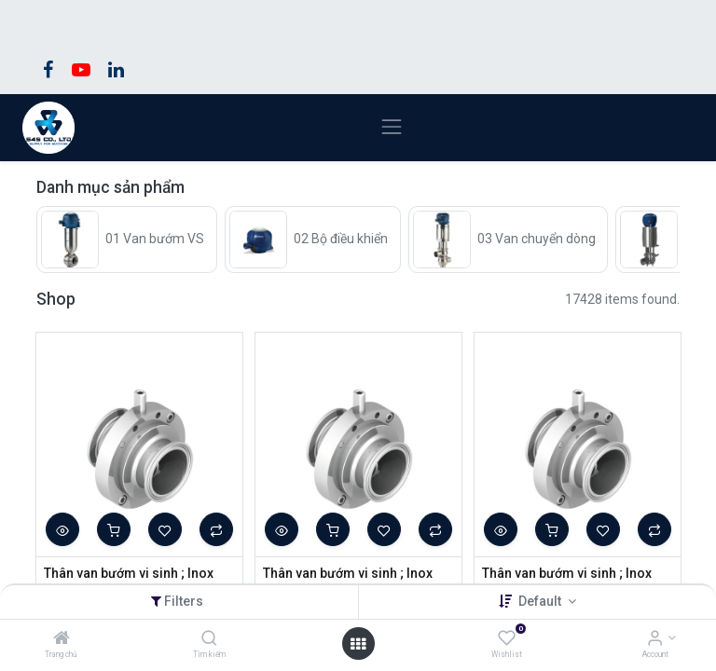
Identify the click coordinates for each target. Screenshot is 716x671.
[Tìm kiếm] (209, 639)
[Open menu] (358, 644)
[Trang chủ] (61, 639)
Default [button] (541, 601)
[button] (62, 529)
